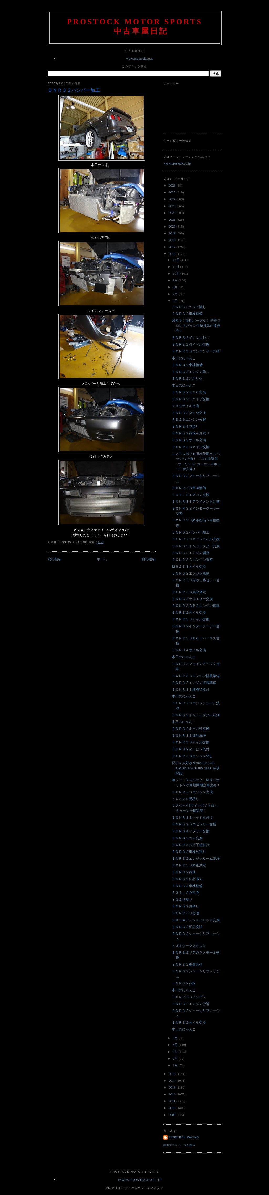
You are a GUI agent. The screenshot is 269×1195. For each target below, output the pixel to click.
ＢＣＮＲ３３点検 (185, 913)
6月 (176, 301)
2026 (172, 185)
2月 (176, 1058)
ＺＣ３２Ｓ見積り (185, 799)
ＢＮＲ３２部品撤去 (187, 879)
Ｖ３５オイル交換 (185, 406)
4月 (176, 1045)
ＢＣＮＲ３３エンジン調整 (192, 560)
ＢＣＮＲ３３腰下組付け (190, 845)
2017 (172, 247)
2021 (172, 220)
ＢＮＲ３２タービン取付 (190, 749)
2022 (172, 213)
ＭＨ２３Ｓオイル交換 (189, 566)
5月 (176, 1038)
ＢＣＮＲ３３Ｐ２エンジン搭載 (196, 606)
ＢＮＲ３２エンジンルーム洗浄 (196, 858)
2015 (172, 1074)
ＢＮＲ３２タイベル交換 (190, 344)
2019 (172, 233)
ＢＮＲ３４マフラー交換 (190, 831)
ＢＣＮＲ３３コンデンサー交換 (196, 351)
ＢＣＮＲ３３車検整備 (189, 488)
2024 (172, 199)
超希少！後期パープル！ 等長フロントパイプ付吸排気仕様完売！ (196, 326)
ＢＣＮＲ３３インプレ (189, 997)
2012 (172, 1094)
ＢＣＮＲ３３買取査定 (189, 592)
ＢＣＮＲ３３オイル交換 (190, 447)
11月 (176, 267)
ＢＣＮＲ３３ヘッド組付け (192, 817)
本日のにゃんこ (184, 358)
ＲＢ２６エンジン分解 (189, 420)
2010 (172, 1108)
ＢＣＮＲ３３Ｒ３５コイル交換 (196, 539)
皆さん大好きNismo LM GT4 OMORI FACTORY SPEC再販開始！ (195, 768)
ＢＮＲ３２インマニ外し (190, 338)
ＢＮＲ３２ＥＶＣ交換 (189, 392)
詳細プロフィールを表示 (179, 1144)
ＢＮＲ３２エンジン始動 (190, 573)
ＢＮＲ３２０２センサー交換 (194, 824)
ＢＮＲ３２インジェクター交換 (196, 546)
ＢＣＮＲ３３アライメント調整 (196, 502)
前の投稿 (149, 559)
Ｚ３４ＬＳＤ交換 (185, 893)
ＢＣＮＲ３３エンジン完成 (192, 792)
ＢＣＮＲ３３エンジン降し (192, 756)
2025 (172, 192)
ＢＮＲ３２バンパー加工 (74, 90)
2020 (172, 226)
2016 (172, 254)
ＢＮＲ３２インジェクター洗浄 (196, 715)
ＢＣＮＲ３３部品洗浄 (189, 735)
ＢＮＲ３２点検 (184, 872)
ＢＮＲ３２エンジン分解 (190, 1004)
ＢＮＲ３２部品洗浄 (187, 927)
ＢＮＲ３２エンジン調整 (190, 553)
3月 (176, 1052)
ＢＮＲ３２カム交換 (187, 838)
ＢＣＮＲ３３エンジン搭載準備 (196, 676)
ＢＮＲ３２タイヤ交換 (189, 413)
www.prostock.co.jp (139, 58)
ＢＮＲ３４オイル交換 (189, 650)
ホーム (102, 559)
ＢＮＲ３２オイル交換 (189, 440)
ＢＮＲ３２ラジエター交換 (192, 599)
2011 (172, 1101)
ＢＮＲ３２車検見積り (189, 852)
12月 (176, 260)
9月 (176, 280)
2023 (172, 206)
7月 (176, 294)
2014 (172, 1081)
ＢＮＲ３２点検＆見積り (190, 433)
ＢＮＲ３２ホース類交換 (190, 729)
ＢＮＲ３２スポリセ (187, 379)
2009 (172, 1115)
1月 (176, 1065)
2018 (172, 240)
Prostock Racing (184, 1137)
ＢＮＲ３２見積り (185, 906)
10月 (176, 273)
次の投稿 (54, 559)
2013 (172, 1087)
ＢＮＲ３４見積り (185, 426)
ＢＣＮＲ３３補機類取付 (190, 689)
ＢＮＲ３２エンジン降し (190, 372)
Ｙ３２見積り (182, 899)
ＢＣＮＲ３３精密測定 (189, 865)
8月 (176, 287)
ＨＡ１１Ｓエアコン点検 (190, 495)
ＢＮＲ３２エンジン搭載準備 (194, 683)
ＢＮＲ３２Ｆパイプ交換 (190, 399)
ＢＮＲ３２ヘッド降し (189, 307)
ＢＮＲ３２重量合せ (187, 964)
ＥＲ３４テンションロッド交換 (196, 920)
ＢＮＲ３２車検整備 (187, 314)
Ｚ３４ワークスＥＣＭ (189, 946)
